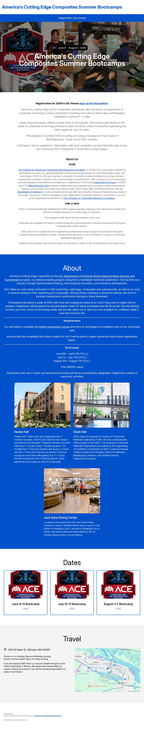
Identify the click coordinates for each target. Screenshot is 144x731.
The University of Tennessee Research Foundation (89, 198)
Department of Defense (29, 191)
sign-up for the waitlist (93, 103)
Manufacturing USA (39, 185)
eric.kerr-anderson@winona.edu (47, 716)
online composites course (54, 326)
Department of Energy (105, 182)
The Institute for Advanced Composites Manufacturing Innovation (51, 169)
